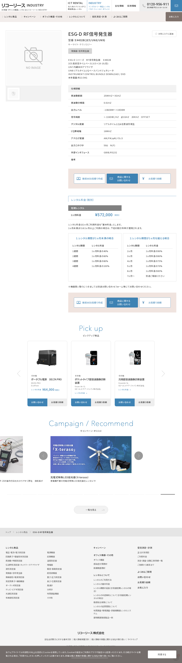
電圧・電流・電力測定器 (15, 552)
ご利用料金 (142, 556)
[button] (163, 374)
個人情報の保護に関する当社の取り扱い (108, 639)
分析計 (50, 589)
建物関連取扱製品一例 (103, 617)
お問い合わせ (176, 5)
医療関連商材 (99, 568)
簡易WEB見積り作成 (92, 178)
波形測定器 (10, 568)
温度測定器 (52, 560)
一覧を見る (91, 509)
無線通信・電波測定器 (15, 577)
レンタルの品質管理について (105, 606)
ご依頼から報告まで (145, 564)
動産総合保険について (103, 602)
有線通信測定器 (12, 597)
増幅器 (50, 564)
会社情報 (119, 5)
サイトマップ (133, 639)
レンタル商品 (10, 16)
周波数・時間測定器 (14, 560)
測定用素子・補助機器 (15, 581)
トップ (8, 532)
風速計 (50, 585)
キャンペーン (30, 16)
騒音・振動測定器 (54, 568)
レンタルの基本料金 (102, 584)
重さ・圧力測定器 (54, 577)
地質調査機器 (53, 593)
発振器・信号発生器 (80, 51)
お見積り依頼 (155, 178)
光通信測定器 (11, 593)
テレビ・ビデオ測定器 (14, 589)
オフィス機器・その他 (52, 16)
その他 (50, 597)
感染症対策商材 (100, 563)
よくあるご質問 (120, 16)
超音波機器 (52, 573)
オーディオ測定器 (13, 585)
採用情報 (131, 5)
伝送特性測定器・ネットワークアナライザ (22, 564)
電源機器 (51, 552)
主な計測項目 (143, 552)
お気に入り (174, 16)
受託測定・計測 (99, 16)
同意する (162, 654)
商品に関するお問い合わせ (123, 178)
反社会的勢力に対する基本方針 (58, 639)
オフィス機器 (99, 559)
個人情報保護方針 (81, 639)
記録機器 (51, 556)
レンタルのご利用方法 (103, 579)
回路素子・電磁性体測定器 (17, 556)
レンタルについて (77, 16)
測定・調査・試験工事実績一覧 (150, 560)
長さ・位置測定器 (54, 581)
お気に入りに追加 (165, 33)
